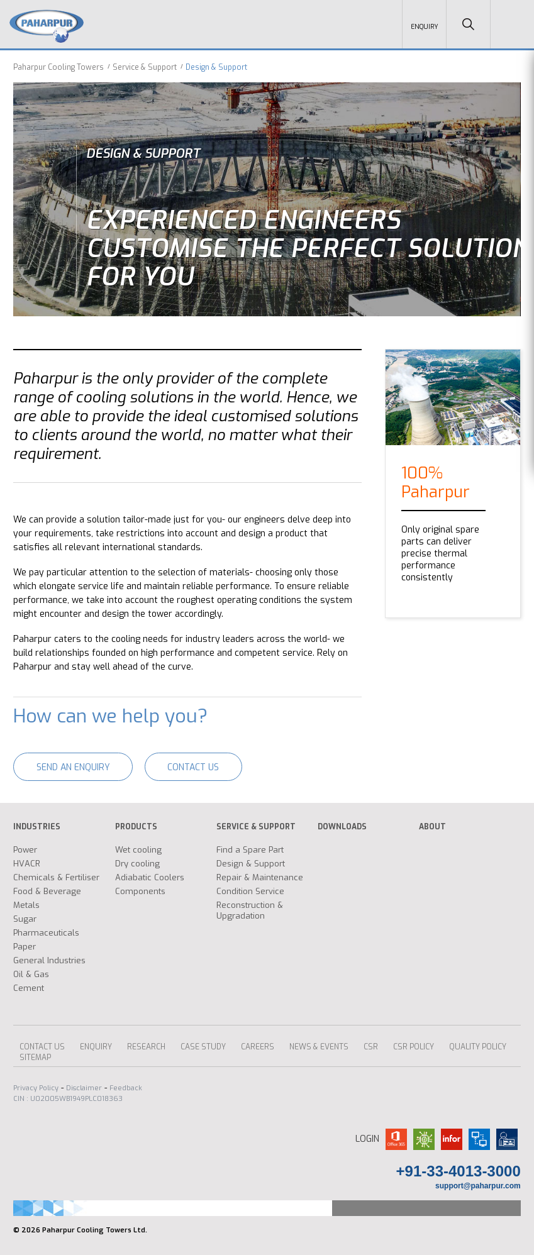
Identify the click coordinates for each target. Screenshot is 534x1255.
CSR (371, 1045)
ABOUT (432, 825)
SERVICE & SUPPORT (256, 825)
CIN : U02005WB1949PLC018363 (68, 1097)
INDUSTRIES (36, 825)
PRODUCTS (136, 825)
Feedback (125, 1086)
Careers (257, 1045)
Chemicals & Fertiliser (56, 875)
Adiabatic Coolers (149, 875)
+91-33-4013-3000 (458, 1169)
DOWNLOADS (342, 825)
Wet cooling (138, 848)
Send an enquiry (76, 765)
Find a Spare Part (250, 848)
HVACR (26, 861)
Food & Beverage (47, 889)
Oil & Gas (31, 972)
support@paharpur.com (478, 1184)
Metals (26, 903)
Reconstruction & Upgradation (249, 908)
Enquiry (424, 27)
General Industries (49, 958)
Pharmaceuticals (46, 931)
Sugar (24, 917)
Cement (28, 986)
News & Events (318, 1045)
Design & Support (250, 861)
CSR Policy (413, 1045)
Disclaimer (84, 1086)
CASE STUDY (203, 1045)
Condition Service (250, 889)
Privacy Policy (35, 1086)
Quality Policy (477, 1045)
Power (25, 848)
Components (140, 889)
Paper (24, 944)
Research (146, 1045)
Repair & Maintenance (259, 875)
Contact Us (202, 765)
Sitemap (35, 1056)
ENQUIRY (96, 1045)
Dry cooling (137, 861)
